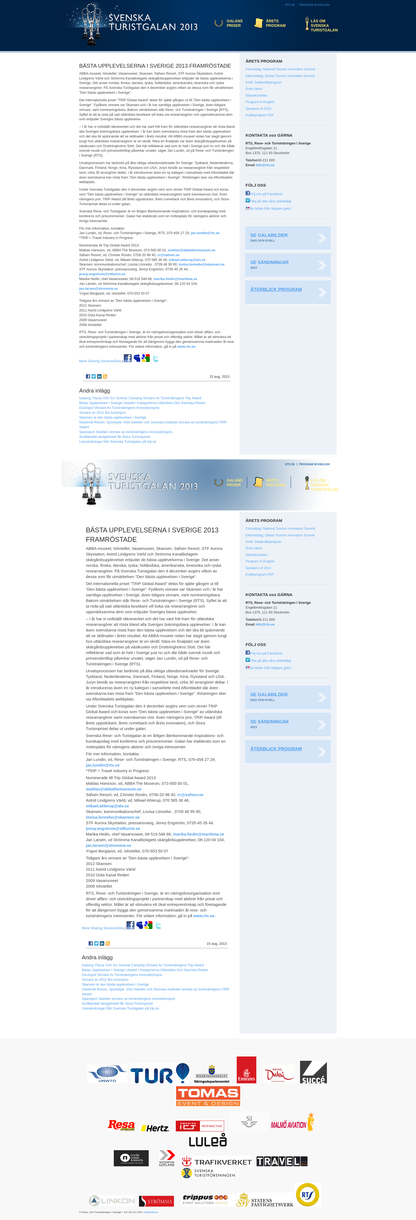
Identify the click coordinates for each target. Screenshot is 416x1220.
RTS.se (290, 4)
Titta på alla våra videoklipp (268, 201)
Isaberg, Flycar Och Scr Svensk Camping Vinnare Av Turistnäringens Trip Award (140, 398)
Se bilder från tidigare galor (268, 208)
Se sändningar (269, 262)
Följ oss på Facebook (264, 194)
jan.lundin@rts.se (205, 233)
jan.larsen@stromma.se (98, 288)
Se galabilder (269, 235)
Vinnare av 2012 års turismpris (102, 413)
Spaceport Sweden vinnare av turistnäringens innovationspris (125, 432)
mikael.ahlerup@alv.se (187, 260)
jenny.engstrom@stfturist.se (102, 274)
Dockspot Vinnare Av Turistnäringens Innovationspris (119, 408)
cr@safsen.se (168, 255)
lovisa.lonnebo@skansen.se (202, 264)
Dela (100, 361)
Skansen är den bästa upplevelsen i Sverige (112, 417)
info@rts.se (265, 165)
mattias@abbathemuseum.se (192, 250)
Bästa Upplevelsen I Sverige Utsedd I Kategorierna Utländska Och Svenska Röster (142, 403)
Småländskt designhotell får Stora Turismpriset (114, 437)
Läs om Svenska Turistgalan (322, 25)
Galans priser (235, 23)
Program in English (314, 4)
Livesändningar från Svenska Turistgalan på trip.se (117, 442)
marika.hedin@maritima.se (175, 279)
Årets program (276, 23)
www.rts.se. (187, 346)
